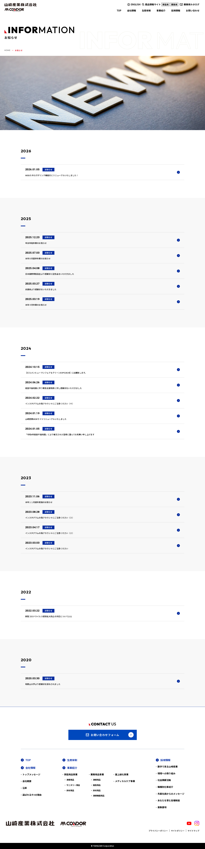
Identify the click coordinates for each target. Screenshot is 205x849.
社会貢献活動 (164, 780)
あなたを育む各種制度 (169, 800)
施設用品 (97, 785)
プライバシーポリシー (158, 830)
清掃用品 (70, 779)
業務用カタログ (191, 4)
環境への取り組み (166, 773)
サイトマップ (193, 830)
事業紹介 (72, 768)
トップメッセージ (31, 774)
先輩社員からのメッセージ (171, 793)
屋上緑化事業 (121, 774)
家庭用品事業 (70, 774)
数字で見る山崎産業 (168, 766)
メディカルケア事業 (125, 781)
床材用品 (70, 790)
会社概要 (26, 781)
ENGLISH (135, 4)
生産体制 (72, 760)
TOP (28, 760)
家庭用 (165, 4)
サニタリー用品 (73, 785)
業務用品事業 (97, 774)
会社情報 (30, 768)
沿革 (24, 787)
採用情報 (165, 760)
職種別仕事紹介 (165, 786)
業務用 (174, 4)
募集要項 (162, 807)
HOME (7, 50)
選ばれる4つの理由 (32, 794)
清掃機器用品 (99, 795)
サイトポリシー (177, 830)
